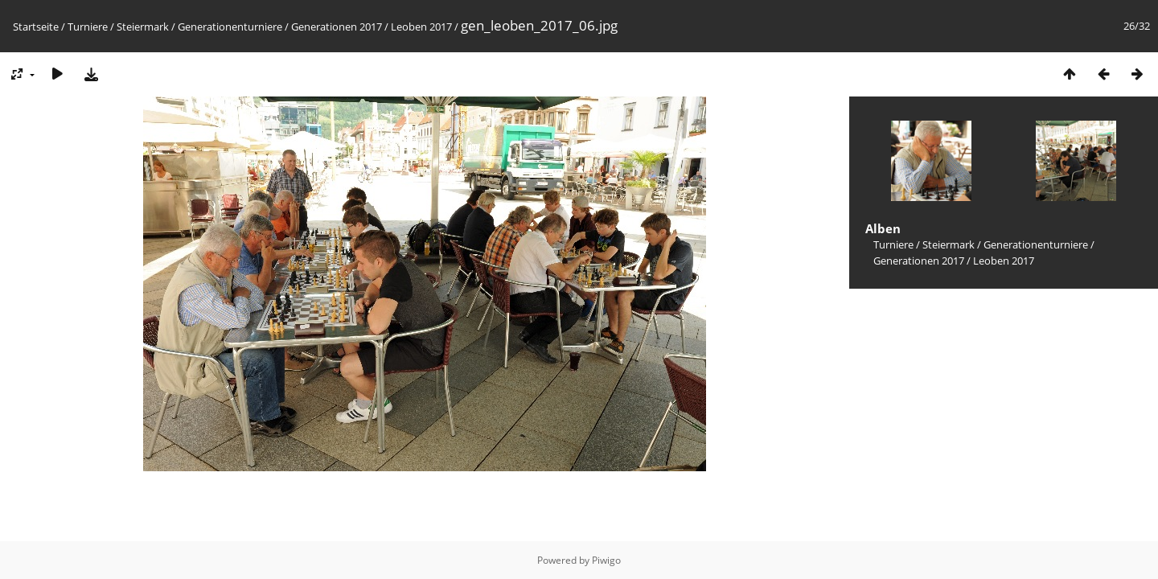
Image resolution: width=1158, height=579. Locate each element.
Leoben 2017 (421, 26)
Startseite (36, 26)
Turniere (88, 26)
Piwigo (606, 560)
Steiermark (143, 26)
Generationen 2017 (336, 26)
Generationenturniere (230, 26)
